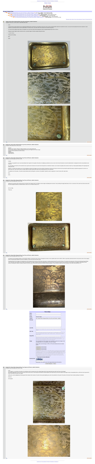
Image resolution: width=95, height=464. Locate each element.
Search (84, 19)
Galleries (56, 0)
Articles (48, 0)
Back (73, 19)
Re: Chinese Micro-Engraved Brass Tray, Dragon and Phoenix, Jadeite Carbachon (29, 17)
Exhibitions (52, 0)
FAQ (91, 19)
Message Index (68, 19)
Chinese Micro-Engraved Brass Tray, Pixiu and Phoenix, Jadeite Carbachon (21, 12)
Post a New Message (78, 19)
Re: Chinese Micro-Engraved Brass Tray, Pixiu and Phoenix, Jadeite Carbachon (24, 13)
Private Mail (88, 19)
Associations (44, 0)
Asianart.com (39, 0)
